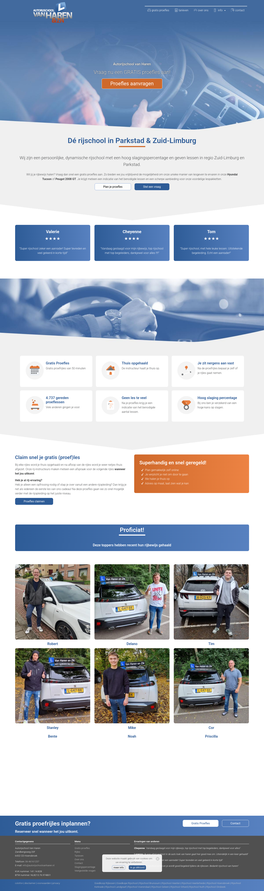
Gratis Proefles (200, 823)
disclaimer (30, 883)
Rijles (77, 851)
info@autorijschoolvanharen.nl (39, 865)
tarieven (181, 10)
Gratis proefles (82, 848)
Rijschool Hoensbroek (218, 883)
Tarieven (79, 855)
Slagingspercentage (85, 866)
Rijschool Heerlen (171, 883)
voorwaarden (44, 883)
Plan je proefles (112, 186)
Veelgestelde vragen (85, 870)
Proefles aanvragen (132, 84)
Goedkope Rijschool (127, 883)
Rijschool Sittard (179, 886)
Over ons (79, 859)
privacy (56, 883)
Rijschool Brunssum (149, 883)
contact (237, 10)
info (220, 10)
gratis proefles (158, 10)
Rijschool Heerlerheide (193, 883)
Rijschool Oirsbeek (215, 886)
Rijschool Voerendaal (139, 886)
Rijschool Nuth (197, 886)
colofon (19, 883)
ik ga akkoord (137, 867)
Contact (235, 823)
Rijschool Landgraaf (115, 886)
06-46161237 (32, 861)
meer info (119, 867)
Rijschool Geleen (160, 886)
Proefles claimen (34, 501)
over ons (201, 10)
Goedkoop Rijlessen (104, 883)
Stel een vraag (152, 186)
